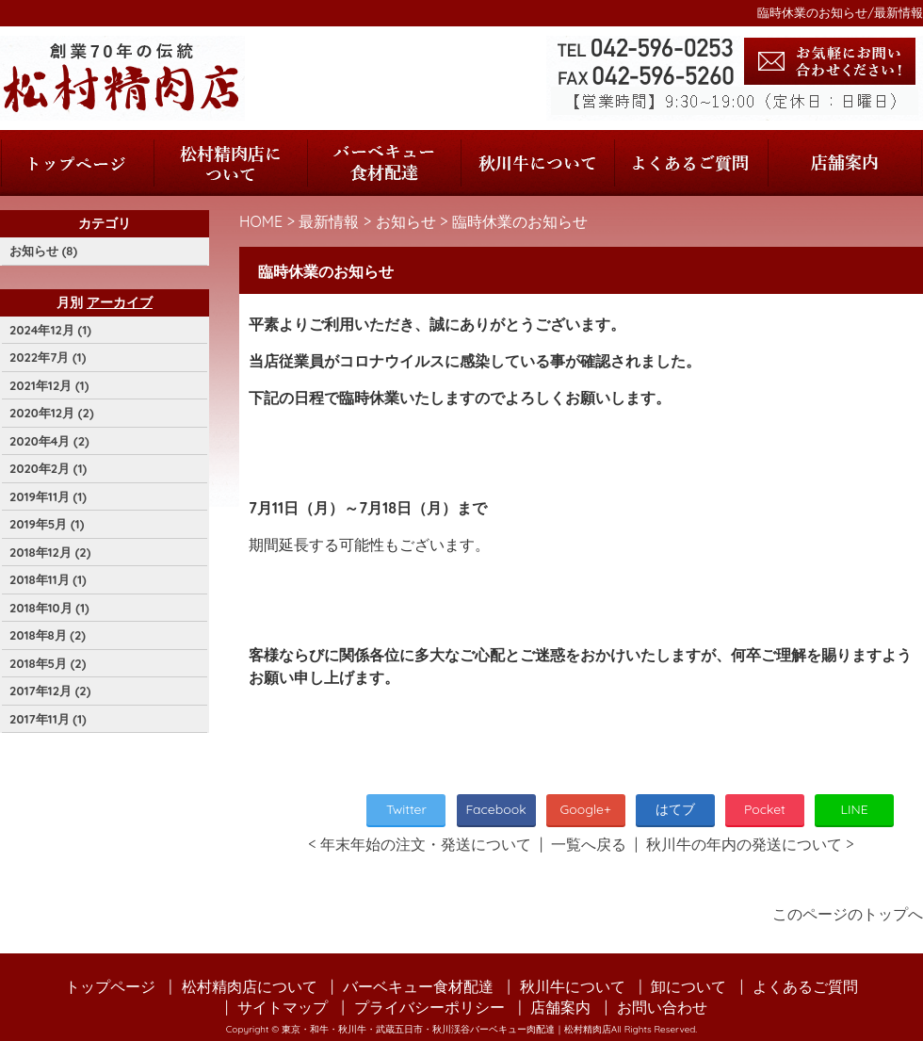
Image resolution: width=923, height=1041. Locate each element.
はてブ (675, 809)
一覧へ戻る (588, 844)
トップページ (77, 163)
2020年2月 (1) (48, 468)
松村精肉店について (230, 163)
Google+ (585, 809)
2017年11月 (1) (48, 718)
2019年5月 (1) (46, 523)
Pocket (764, 809)
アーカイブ (120, 302)
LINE (854, 809)
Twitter (406, 809)
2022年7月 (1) (47, 357)
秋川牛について (537, 163)
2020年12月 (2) (51, 412)
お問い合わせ (662, 1007)
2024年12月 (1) (50, 329)
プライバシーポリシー (429, 1007)
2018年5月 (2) (47, 663)
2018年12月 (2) (49, 552)
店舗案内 (845, 163)
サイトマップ (282, 1007)
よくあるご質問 (691, 163)
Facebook (495, 809)
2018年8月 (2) (47, 634)
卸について (688, 986)
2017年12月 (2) (49, 690)
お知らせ (406, 221)
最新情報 (329, 221)
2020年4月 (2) (49, 440)
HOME (261, 221)
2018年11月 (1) (48, 579)
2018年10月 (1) (49, 607)
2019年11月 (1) (48, 496)
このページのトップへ (847, 913)
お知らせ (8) (43, 250)
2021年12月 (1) (49, 385)
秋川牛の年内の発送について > (750, 844)
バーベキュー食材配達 (384, 163)
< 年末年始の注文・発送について (419, 844)
